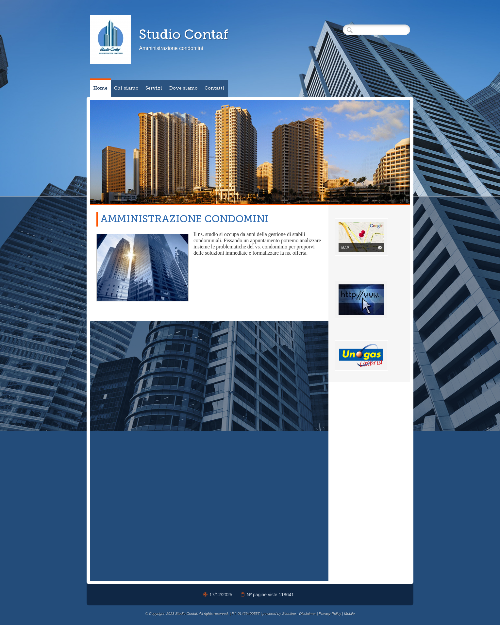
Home (100, 88)
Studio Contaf (183, 34)
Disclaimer (307, 614)
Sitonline (289, 614)
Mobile (349, 614)
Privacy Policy (330, 614)
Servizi (153, 88)
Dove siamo (183, 88)
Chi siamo (126, 88)
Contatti (215, 88)
